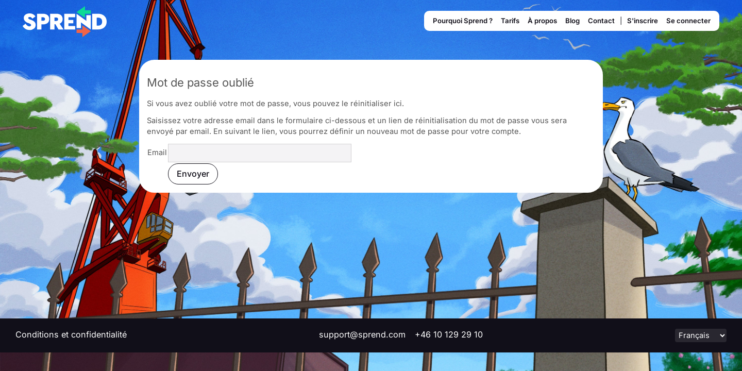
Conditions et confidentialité (71, 334)
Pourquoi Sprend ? (463, 20)
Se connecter (688, 20)
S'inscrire (642, 20)
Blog (572, 20)
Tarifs (510, 20)
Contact (601, 20)
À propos (542, 20)
